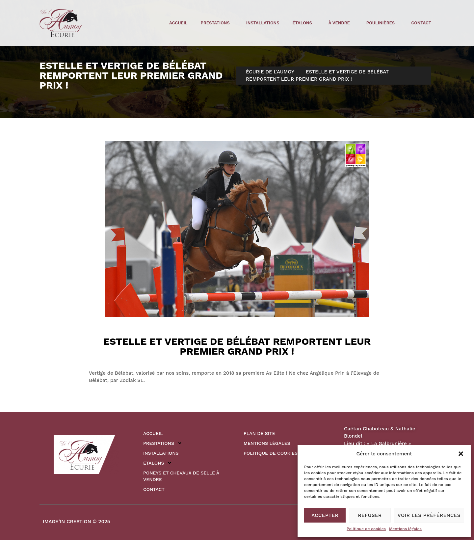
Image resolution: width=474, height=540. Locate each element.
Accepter (324, 515)
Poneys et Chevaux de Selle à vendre (181, 476)
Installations (262, 22)
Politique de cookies (366, 528)
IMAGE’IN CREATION (67, 522)
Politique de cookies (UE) (276, 453)
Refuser (370, 515)
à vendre (341, 23)
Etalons (157, 463)
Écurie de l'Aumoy (270, 72)
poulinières (382, 23)
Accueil (178, 22)
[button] (461, 453)
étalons (304, 23)
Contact (421, 22)
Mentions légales (405, 528)
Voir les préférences (429, 515)
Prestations (217, 23)
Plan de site (259, 433)
